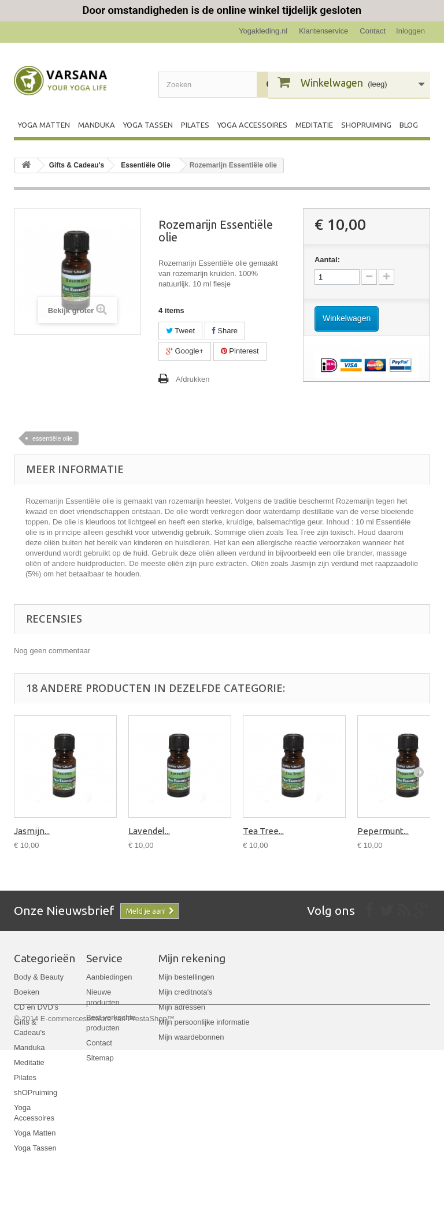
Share (225, 330)
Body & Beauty (39, 977)
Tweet (180, 330)
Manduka (96, 125)
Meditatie (314, 125)
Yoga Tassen (148, 125)
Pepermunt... (383, 831)
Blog (408, 125)
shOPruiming (366, 125)
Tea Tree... (263, 831)
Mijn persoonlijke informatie (204, 1022)
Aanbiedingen (109, 977)
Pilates (195, 125)
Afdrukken (193, 379)
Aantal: (327, 259)
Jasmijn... (32, 831)
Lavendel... (149, 831)
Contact (373, 31)
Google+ (185, 351)
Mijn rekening (191, 958)
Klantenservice (323, 31)
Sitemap (100, 1058)
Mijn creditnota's (185, 992)
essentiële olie (52, 438)
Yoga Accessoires (252, 125)
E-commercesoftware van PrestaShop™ (107, 1189)
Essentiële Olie (145, 165)
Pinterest (240, 351)
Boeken (26, 992)
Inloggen (410, 31)
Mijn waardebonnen (191, 1037)
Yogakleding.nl (263, 31)
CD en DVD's (36, 1007)
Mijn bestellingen (186, 977)
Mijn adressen (181, 1007)
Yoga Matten (44, 125)
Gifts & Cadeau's (77, 165)
